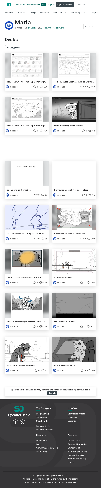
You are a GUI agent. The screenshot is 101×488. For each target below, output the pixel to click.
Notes (71, 462)
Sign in (51, 4)
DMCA (50, 482)
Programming (42, 413)
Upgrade (52, 393)
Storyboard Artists (76, 413)
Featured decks (43, 426)
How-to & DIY (59, 12)
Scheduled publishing (77, 451)
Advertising (41, 451)
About (27, 482)
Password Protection (77, 444)
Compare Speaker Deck (47, 447)
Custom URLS (74, 447)
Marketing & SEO (79, 12)
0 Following (46, 27)
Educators (72, 417)
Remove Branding (76, 455)
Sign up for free (64, 4)
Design (33, 12)
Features (20, 4)
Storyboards (42, 420)
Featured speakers (44, 429)
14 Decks (32, 27)
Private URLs (74, 440)
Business (21, 12)
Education (44, 12)
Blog (38, 444)
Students (72, 420)
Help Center (41, 440)
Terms (34, 482)
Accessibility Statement (66, 482)
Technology (41, 417)
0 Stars (90, 26)
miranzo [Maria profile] (12, 86)
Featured (9, 12)
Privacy (42, 482)
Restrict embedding (77, 458)
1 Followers (58, 27)
